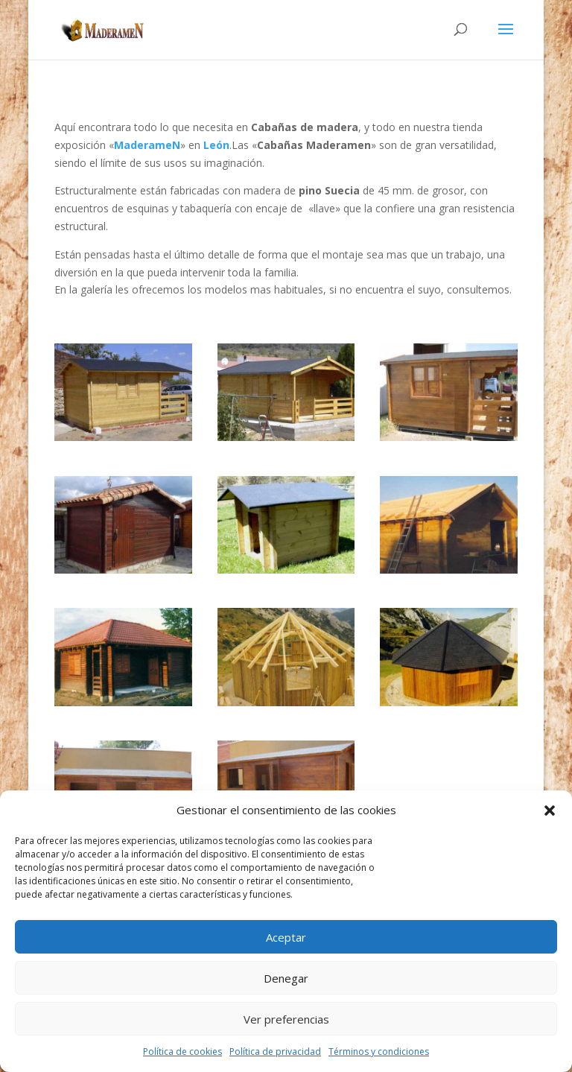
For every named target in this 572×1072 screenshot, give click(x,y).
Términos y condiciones (378, 1051)
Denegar (286, 978)
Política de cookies (182, 1051)
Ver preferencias (286, 1019)
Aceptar (286, 937)
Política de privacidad (275, 1051)
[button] (549, 810)
